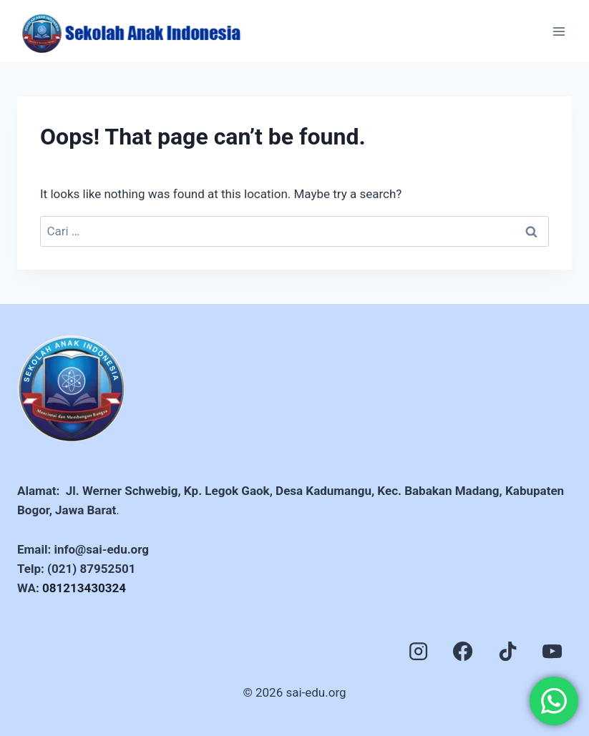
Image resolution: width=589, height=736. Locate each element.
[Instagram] (418, 651)
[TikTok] (507, 651)
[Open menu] (558, 31)
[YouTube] (552, 651)
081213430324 (84, 588)
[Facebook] (463, 651)
